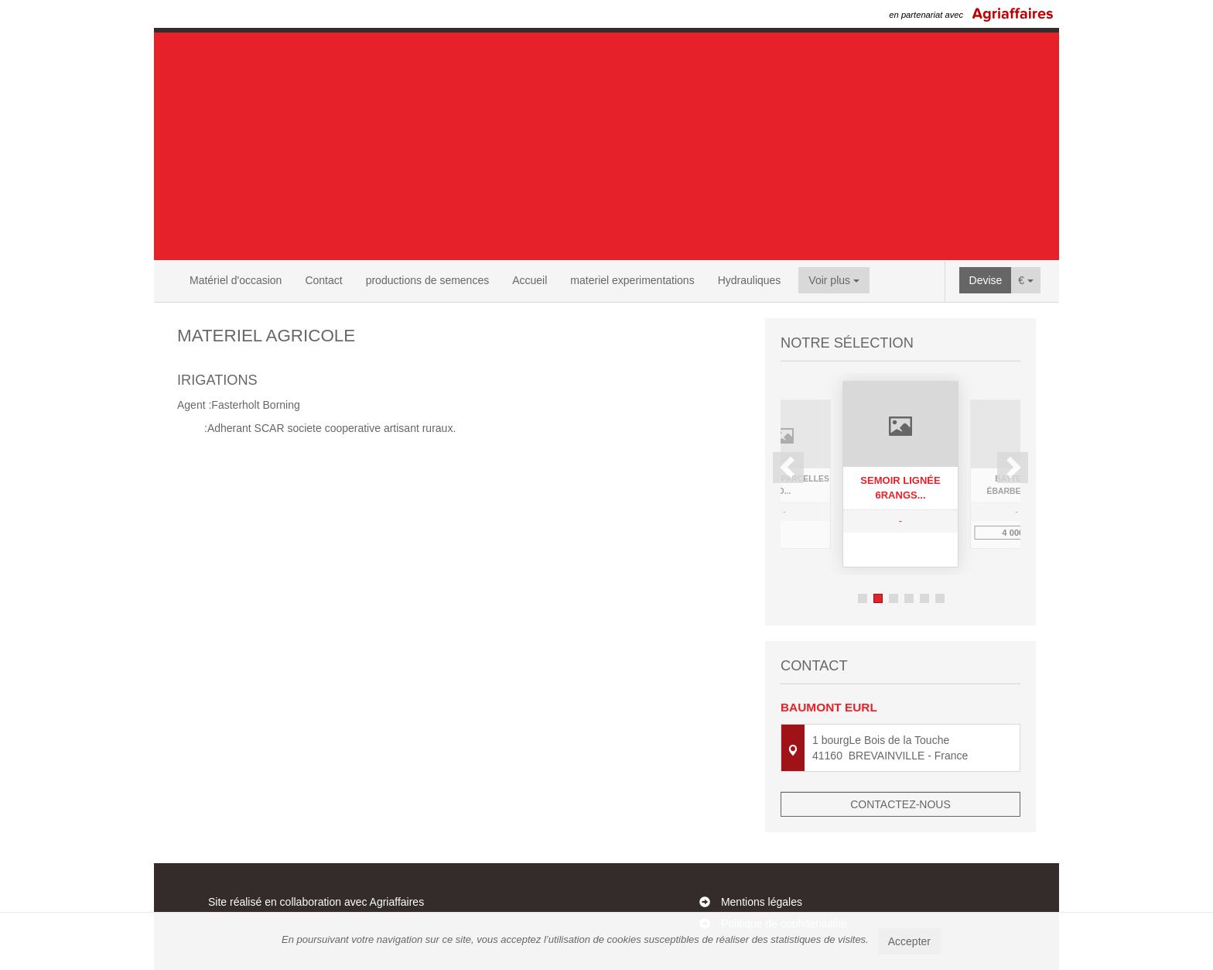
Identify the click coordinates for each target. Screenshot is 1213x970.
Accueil (529, 280)
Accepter (909, 941)
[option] (900, 474)
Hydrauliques (749, 280)
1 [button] (862, 598)
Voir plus (833, 280)
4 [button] (909, 598)
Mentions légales (761, 902)
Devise (986, 280)
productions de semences (428, 280)
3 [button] (893, 598)
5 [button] (924, 598)
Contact (323, 280)
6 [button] (940, 598)
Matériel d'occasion (236, 280)
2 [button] (878, 598)
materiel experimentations (632, 280)
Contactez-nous (900, 804)
